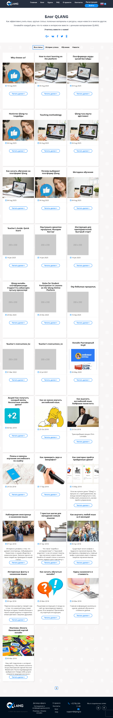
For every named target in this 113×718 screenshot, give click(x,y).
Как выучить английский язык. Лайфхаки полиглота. (83, 401)
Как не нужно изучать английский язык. (51, 401)
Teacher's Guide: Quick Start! (18, 229)
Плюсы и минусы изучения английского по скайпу (18, 458)
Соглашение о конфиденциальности (41, 707)
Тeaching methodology (51, 115)
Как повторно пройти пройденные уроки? (83, 458)
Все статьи (38, 47)
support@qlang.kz (74, 711)
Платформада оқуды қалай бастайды (83, 57)
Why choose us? (18, 57)
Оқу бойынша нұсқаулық (83, 286)
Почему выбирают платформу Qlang (50, 172)
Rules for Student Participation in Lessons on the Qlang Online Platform (50, 286)
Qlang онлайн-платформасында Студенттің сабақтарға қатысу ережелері (18, 286)
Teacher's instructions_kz (18, 344)
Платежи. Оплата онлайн (39, 712)
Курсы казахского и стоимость (83, 572)
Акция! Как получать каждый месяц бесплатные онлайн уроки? (18, 401)
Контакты (79, 2)
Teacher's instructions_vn (51, 344)
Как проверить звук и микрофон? (51, 458)
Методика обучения (83, 172)
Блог (42, 2)
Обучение (65, 47)
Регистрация (91, 2)
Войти (91, 5)
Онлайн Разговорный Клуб (83, 343)
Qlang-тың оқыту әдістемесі (83, 114)
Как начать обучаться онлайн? (51, 572)
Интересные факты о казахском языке (18, 572)
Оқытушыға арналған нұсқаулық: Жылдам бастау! (50, 229)
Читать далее (18, 94)
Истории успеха (51, 47)
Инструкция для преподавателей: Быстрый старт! (83, 229)
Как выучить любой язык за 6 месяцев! (83, 515)
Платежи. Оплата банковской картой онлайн (18, 630)
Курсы (50, 2)
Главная (33, 2)
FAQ (57, 2)
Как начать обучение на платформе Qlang (18, 172)
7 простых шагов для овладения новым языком (50, 515)
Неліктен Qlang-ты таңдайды (18, 114)
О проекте (67, 2)
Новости (75, 47)
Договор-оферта (39, 703)
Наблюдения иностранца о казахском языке (18, 515)
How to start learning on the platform (50, 57)
